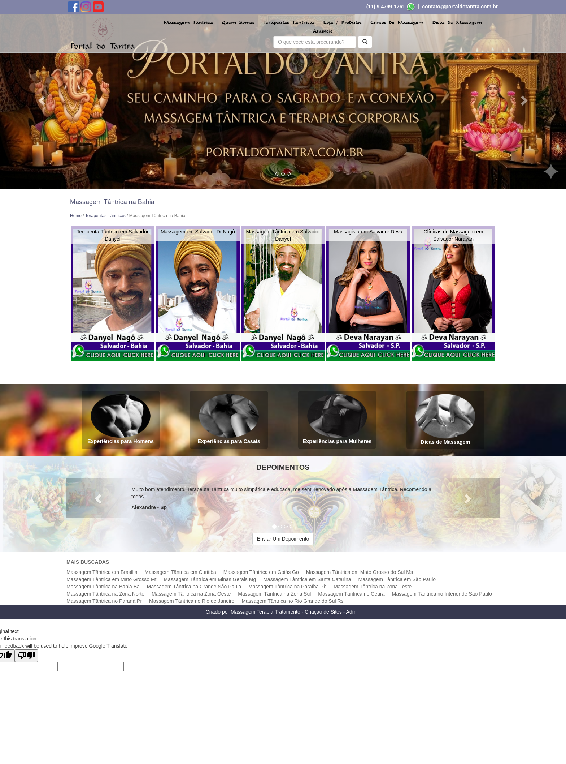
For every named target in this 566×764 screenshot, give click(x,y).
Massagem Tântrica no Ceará (351, 594)
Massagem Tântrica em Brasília (102, 572)
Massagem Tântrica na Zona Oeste (191, 594)
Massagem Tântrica (188, 23)
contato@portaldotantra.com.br (460, 6)
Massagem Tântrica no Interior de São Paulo (442, 594)
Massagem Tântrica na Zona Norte (105, 594)
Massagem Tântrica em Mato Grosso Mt (111, 579)
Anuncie (323, 31)
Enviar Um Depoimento (283, 539)
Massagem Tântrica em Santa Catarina (307, 579)
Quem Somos (238, 23)
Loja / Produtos (342, 23)
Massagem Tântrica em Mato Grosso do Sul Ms (359, 572)
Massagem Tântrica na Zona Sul (274, 594)
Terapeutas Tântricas (289, 23)
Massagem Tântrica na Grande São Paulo (194, 586)
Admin (353, 612)
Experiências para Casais (228, 419)
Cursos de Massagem (396, 23)
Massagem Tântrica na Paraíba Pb (287, 586)
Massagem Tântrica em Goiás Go (261, 572)
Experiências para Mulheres (337, 419)
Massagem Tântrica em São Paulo (397, 579)
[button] (42, 100)
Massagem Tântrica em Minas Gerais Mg (210, 579)
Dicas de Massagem (457, 23)
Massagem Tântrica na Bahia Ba (103, 586)
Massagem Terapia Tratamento (265, 612)
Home (76, 215)
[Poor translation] (26, 655)
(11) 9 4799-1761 (385, 6)
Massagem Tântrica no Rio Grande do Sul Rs (292, 601)
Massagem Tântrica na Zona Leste (373, 586)
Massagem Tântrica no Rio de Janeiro (191, 601)
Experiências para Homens (120, 419)
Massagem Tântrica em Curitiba (180, 572)
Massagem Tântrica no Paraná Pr (104, 601)
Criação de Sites (323, 612)
